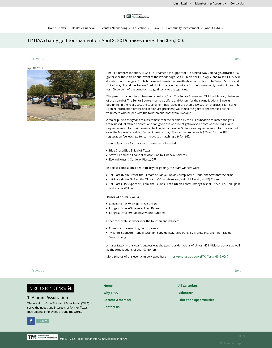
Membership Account (209, 3)
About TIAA (212, 28)
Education (139, 28)
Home (52, 28)
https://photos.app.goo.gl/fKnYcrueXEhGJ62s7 (198, 256)
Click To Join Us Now (48, 288)
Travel (156, 28)
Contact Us (237, 3)
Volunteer (185, 293)
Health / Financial (83, 28)
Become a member (117, 300)
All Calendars (188, 286)
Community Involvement (182, 28)
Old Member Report (232, 343)
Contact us (112, 307)
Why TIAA (111, 293)
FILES (241, 336)
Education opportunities (196, 300)
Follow (42, 321)
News (62, 28)
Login (184, 3)
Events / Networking (113, 28)
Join (175, 3)
